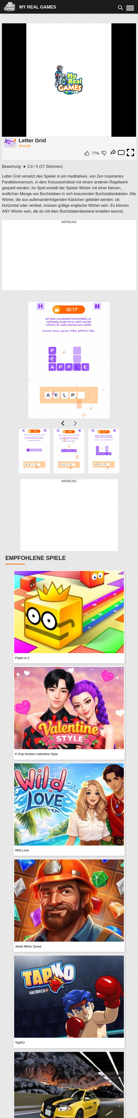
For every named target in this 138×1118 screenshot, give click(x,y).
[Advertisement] (69, 255)
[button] (34, 451)
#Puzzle (25, 146)
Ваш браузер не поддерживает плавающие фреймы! (69, 80)
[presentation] (63, 423)
